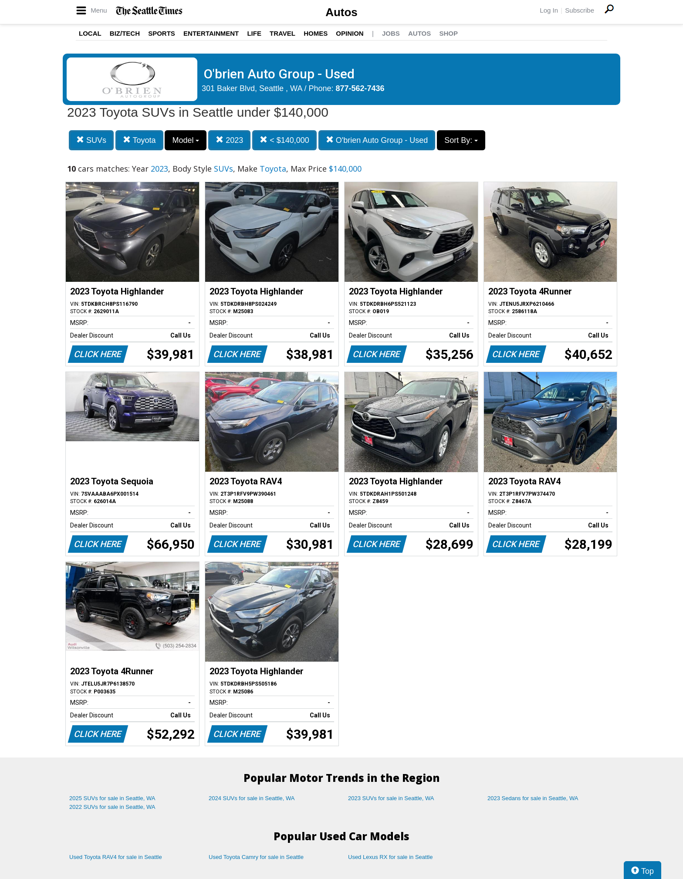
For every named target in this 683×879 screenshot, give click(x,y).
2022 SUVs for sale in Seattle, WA (112, 807)
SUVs (91, 140)
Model (185, 140)
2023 (229, 140)
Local (90, 33)
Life (254, 33)
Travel (282, 33)
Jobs (391, 33)
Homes (316, 33)
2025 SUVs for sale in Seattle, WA (112, 798)
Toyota (139, 140)
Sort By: (461, 140)
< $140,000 (284, 140)
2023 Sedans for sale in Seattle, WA (532, 798)
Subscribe (579, 10)
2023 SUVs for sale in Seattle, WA (391, 798)
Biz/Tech (125, 33)
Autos (341, 12)
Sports (161, 33)
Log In (549, 10)
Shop (448, 33)
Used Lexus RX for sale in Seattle (390, 857)
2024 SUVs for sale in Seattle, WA (252, 798)
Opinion (349, 33)
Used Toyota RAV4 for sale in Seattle (115, 857)
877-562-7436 (360, 88)
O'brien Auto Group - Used (377, 140)
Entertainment (211, 33)
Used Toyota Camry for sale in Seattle (256, 857)
